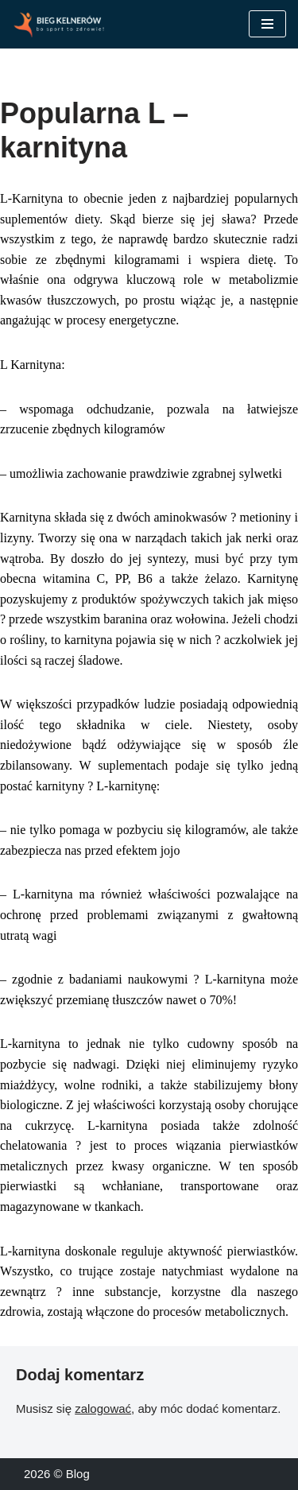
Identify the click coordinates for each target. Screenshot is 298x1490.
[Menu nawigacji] (267, 23)
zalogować (103, 1408)
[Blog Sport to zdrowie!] (59, 24)
